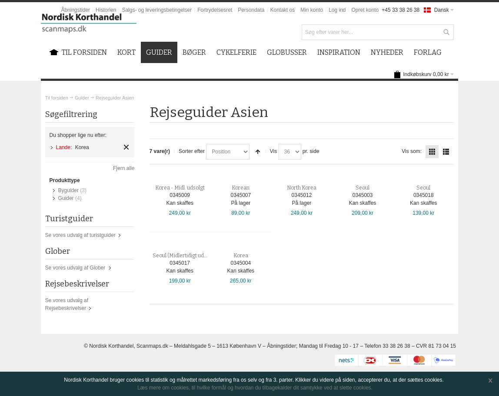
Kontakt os (282, 10)
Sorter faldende (257, 151)
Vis (273, 151)
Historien (106, 10)
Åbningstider (75, 10)
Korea (240, 256)
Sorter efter (192, 151)
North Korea (301, 188)
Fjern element (126, 147)
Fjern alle (123, 168)
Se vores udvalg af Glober (75, 268)
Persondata (251, 10)
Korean (241, 188)
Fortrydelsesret (214, 10)
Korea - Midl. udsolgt (180, 188)
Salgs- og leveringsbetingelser (157, 10)
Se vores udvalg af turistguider (80, 235)
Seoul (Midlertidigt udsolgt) (185, 256)
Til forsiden (56, 97)
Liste (445, 151)
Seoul (362, 188)
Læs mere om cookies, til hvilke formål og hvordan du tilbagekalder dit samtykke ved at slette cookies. (255, 388)
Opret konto (365, 10)
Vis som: (412, 151)
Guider (82, 97)
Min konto (311, 10)
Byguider (68, 190)
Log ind (337, 10)
